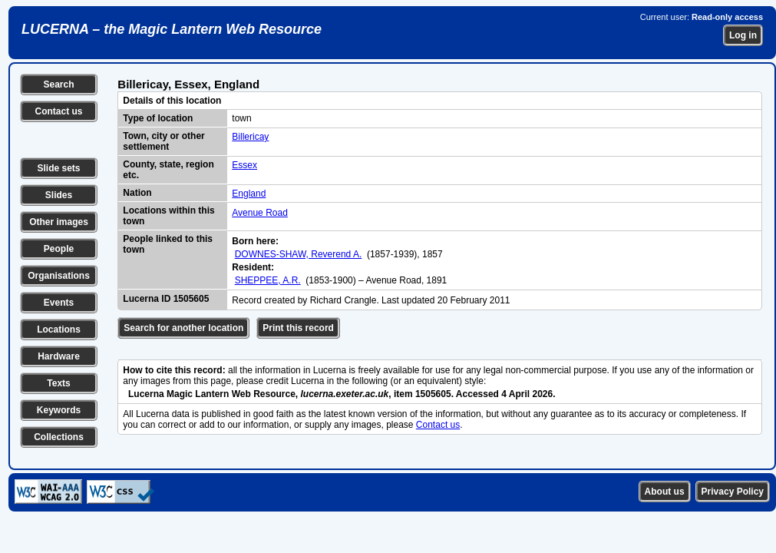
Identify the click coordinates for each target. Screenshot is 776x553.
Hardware (59, 356)
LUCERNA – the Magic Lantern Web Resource (171, 29)
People (59, 248)
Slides (58, 195)
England (249, 193)
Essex (244, 165)
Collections (59, 437)
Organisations (59, 275)
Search (58, 84)
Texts (58, 383)
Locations (59, 329)
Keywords (59, 410)
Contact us (58, 111)
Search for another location (183, 328)
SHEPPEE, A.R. (268, 280)
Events (59, 302)
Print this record (298, 328)
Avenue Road (260, 212)
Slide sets (58, 168)
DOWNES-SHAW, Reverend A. (298, 254)
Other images (58, 222)
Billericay (250, 136)
